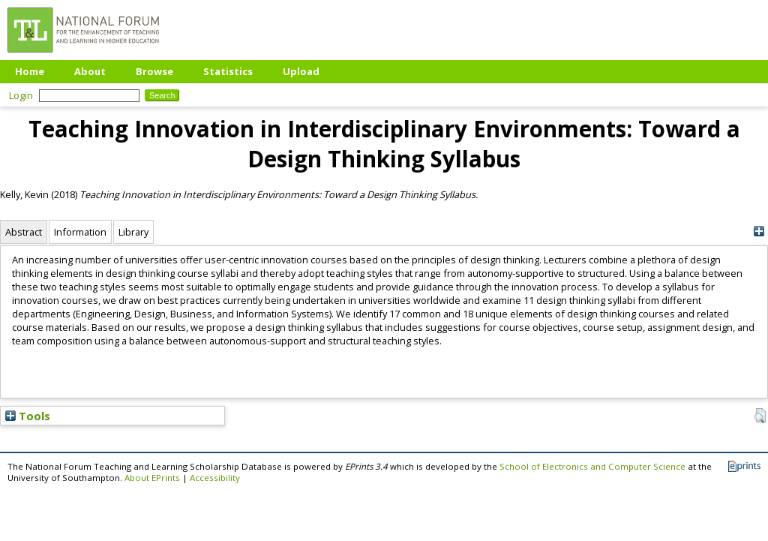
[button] (760, 415)
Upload (301, 71)
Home (29, 71)
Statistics (228, 71)
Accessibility (215, 477)
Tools (27, 415)
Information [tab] (80, 232)
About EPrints (152, 477)
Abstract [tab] (23, 232)
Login (21, 95)
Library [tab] (133, 232)
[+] (758, 231)
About (90, 71)
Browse (154, 71)
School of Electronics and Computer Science (593, 466)
